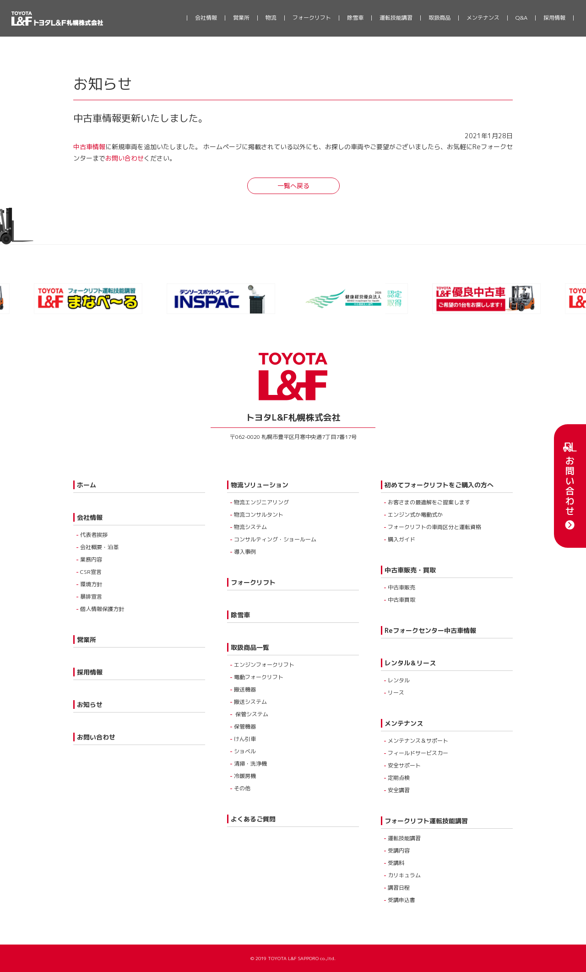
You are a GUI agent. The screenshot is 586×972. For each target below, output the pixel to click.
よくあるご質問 (253, 819)
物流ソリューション (259, 485)
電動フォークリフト (258, 677)
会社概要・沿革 (99, 547)
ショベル (245, 751)
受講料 (396, 863)
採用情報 (554, 18)
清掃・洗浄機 (250, 763)
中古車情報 (89, 146)
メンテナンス (483, 18)
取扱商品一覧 (250, 647)
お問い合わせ (570, 486)
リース (396, 693)
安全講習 (399, 790)
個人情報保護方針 (102, 609)
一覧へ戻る (293, 185)
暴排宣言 (91, 596)
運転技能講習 (396, 18)
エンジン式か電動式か (415, 514)
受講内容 (399, 850)
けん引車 (245, 739)
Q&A (521, 18)
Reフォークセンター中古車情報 (430, 630)
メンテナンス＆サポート (418, 741)
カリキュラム (404, 875)
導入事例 (245, 552)
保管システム (251, 714)
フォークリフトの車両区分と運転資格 (434, 527)
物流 (271, 18)
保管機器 (245, 726)
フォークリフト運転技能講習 (426, 820)
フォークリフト (312, 18)
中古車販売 (401, 587)
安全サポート (404, 765)
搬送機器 (245, 689)
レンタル (399, 680)
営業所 (241, 18)
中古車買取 (401, 600)
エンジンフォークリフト (264, 665)
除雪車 (355, 18)
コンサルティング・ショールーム (275, 539)
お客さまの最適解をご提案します (429, 502)
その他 (242, 788)
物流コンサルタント (258, 514)
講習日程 (399, 887)
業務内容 (91, 559)
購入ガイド (401, 539)
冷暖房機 (245, 776)
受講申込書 (401, 900)
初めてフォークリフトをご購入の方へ (439, 485)
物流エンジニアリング (261, 502)
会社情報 (206, 18)
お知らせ (90, 704)
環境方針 (91, 584)
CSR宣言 (91, 572)
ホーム (86, 485)
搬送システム (250, 702)
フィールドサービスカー (418, 753)
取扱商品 (439, 18)
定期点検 (399, 778)
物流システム (250, 527)
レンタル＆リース (410, 663)
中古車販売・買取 (410, 570)
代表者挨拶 (94, 535)
